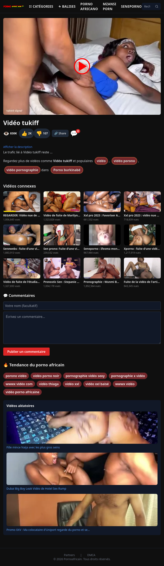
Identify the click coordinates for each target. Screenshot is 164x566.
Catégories (41, 6)
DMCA (91, 555)
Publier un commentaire (26, 351)
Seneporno (131, 6)
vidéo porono (124, 161)
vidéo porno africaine (22, 392)
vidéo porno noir (46, 376)
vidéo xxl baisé (97, 384)
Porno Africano (89, 6)
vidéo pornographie (22, 170)
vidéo (101, 161)
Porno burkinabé (67, 170)
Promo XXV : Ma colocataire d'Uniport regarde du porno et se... (48, 530)
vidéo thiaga (49, 384)
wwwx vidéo (125, 384)
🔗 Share (60, 133)
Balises (67, 6)
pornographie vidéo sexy (85, 376)
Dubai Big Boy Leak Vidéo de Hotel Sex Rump (36, 488)
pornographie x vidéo (128, 376)
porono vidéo (16, 376)
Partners (70, 555)
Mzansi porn (109, 6)
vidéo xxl (72, 384)
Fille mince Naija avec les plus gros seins (33, 447)
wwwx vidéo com (19, 384)
